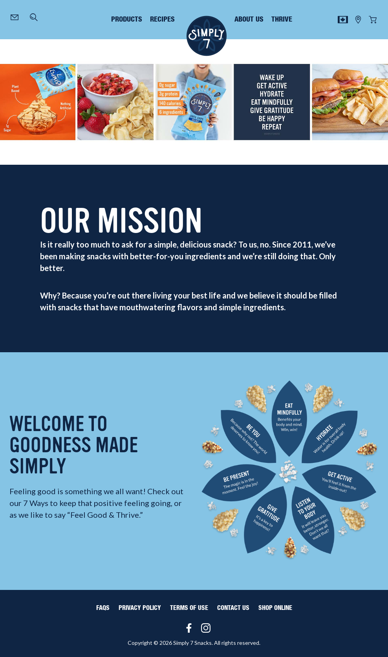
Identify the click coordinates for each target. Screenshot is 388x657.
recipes (162, 19)
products (126, 19)
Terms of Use (189, 608)
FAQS (103, 608)
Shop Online (275, 608)
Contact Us (233, 608)
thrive (281, 19)
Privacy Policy (140, 608)
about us (249, 19)
